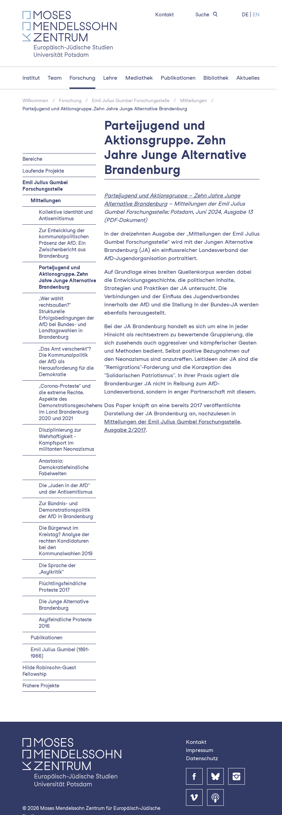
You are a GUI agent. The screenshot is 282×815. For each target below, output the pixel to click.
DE (245, 14)
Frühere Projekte (40, 685)
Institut (31, 78)
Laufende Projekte (43, 171)
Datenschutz (202, 758)
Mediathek (139, 78)
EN (256, 14)
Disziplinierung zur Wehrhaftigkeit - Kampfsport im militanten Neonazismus (66, 439)
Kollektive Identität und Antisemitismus (66, 215)
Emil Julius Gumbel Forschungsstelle (131, 100)
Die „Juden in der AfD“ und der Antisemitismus (66, 488)
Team (55, 78)
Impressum (199, 750)
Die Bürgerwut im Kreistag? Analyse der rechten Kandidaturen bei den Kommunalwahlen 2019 (66, 540)
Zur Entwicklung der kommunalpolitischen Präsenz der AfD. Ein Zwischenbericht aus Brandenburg (64, 243)
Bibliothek (216, 78)
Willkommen (35, 100)
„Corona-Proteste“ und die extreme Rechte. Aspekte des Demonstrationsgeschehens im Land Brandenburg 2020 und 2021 (71, 402)
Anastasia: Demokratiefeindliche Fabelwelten (64, 467)
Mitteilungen (193, 100)
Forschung (82, 78)
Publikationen (178, 78)
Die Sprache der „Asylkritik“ (57, 568)
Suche (207, 14)
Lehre (110, 78)
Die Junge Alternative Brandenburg (64, 604)
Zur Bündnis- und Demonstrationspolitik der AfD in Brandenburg (66, 509)
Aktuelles (248, 78)
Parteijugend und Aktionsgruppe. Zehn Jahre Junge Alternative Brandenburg (104, 108)
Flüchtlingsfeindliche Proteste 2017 (62, 586)
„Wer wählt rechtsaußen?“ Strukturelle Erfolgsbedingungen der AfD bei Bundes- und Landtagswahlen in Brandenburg (66, 317)
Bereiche (32, 159)
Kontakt (164, 14)
